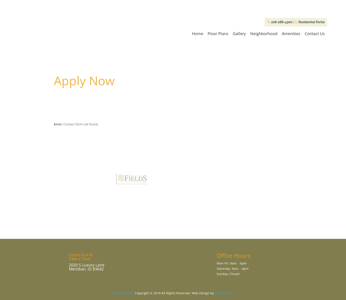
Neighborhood (263, 33)
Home (197, 33)
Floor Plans (218, 33)
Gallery (239, 33)
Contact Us (315, 33)
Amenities (291, 33)
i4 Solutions (223, 293)
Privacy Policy (124, 293)
